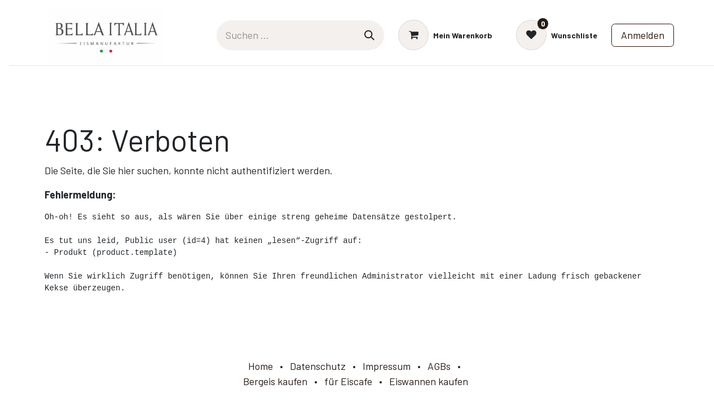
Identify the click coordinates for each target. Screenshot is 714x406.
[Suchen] (369, 35)
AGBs (439, 366)
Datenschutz (318, 366)
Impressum (387, 366)
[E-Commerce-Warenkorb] (445, 35)
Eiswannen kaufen (428, 381)
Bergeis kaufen (275, 381)
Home (260, 366)
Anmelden (642, 35)
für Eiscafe (348, 381)
